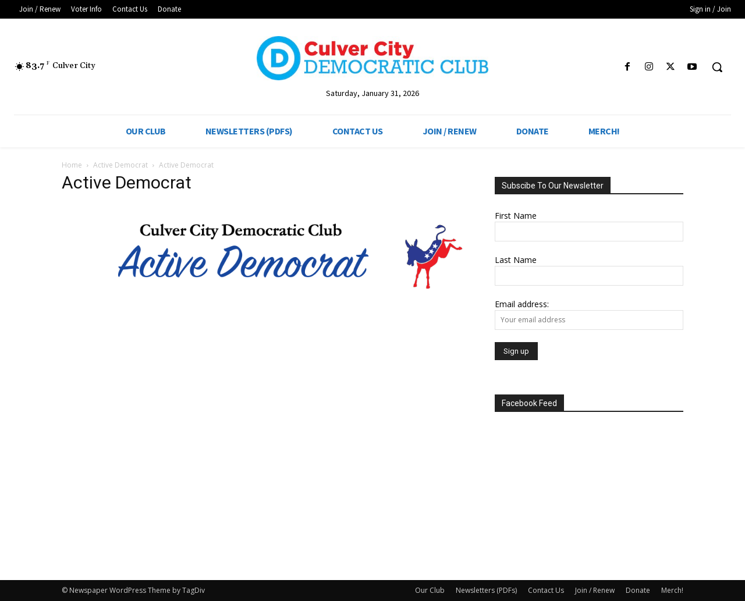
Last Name (516, 259)
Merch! (672, 590)
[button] (717, 67)
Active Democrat (120, 165)
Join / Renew (595, 590)
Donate (638, 590)
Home (72, 165)
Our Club (430, 590)
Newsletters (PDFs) (486, 590)
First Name (516, 215)
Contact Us (546, 590)
